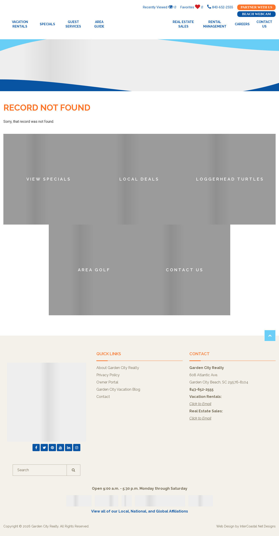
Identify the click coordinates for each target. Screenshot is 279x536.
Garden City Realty (139, 24)
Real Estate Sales (183, 24)
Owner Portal (107, 382)
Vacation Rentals (20, 24)
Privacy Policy (108, 375)
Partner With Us (256, 7)
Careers (242, 24)
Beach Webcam (256, 14)
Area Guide (99, 24)
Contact (103, 396)
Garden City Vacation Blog (118, 389)
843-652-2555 (220, 7)
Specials (47, 24)
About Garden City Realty (117, 368)
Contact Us (264, 24)
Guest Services (73, 24)
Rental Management (214, 24)
